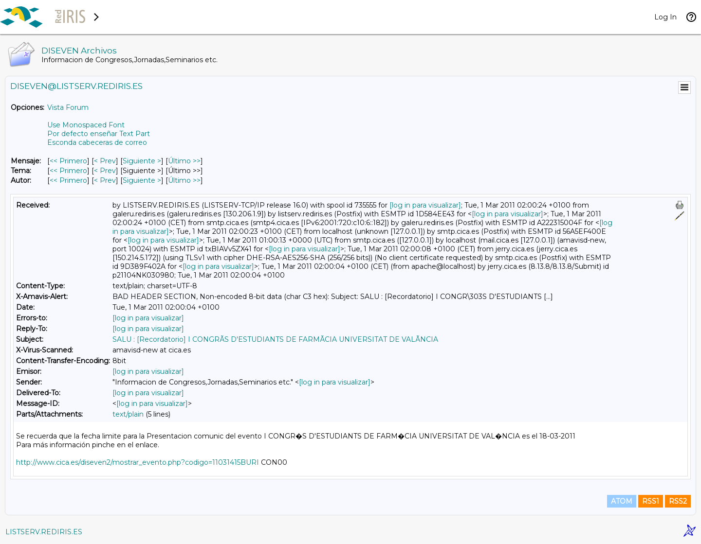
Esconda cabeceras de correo (97, 142)
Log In (665, 17)
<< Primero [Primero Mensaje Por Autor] (68, 180)
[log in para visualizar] (425, 205)
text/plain (128, 414)
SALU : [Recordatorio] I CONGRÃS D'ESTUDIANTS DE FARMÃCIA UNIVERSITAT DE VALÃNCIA (275, 339)
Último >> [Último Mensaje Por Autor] (184, 180)
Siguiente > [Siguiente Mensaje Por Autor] (142, 180)
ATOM (621, 501)
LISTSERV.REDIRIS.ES (43, 531)
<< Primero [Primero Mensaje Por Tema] (68, 170)
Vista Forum (68, 107)
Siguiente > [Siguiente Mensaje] (142, 161)
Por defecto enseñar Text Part (98, 133)
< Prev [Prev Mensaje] (105, 161)
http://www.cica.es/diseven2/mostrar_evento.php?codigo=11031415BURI (137, 462)
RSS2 (678, 501)
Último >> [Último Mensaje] (184, 161)
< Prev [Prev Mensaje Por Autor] (105, 180)
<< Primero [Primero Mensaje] (68, 161)
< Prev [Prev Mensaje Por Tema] (105, 170)
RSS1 (650, 501)
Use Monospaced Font (86, 125)
